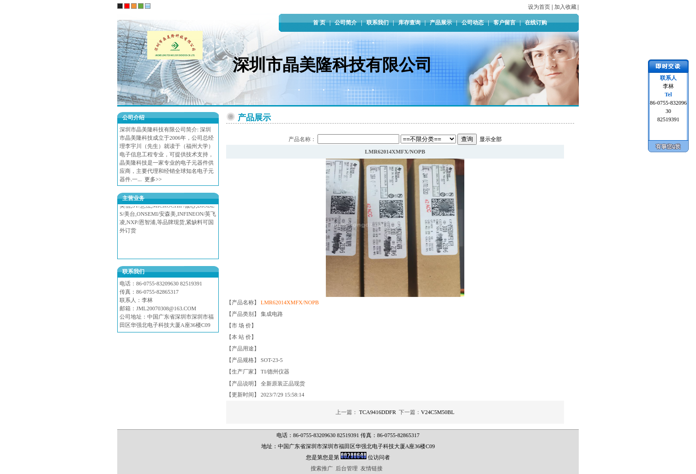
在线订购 (536, 22)
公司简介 (346, 22)
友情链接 (371, 468)
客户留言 (504, 22)
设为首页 (539, 7)
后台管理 (347, 468)
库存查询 (409, 22)
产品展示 (441, 22)
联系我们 (377, 22)
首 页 (319, 22)
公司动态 (473, 22)
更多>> (153, 179)
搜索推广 (322, 468)
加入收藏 (565, 7)
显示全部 (491, 139)
